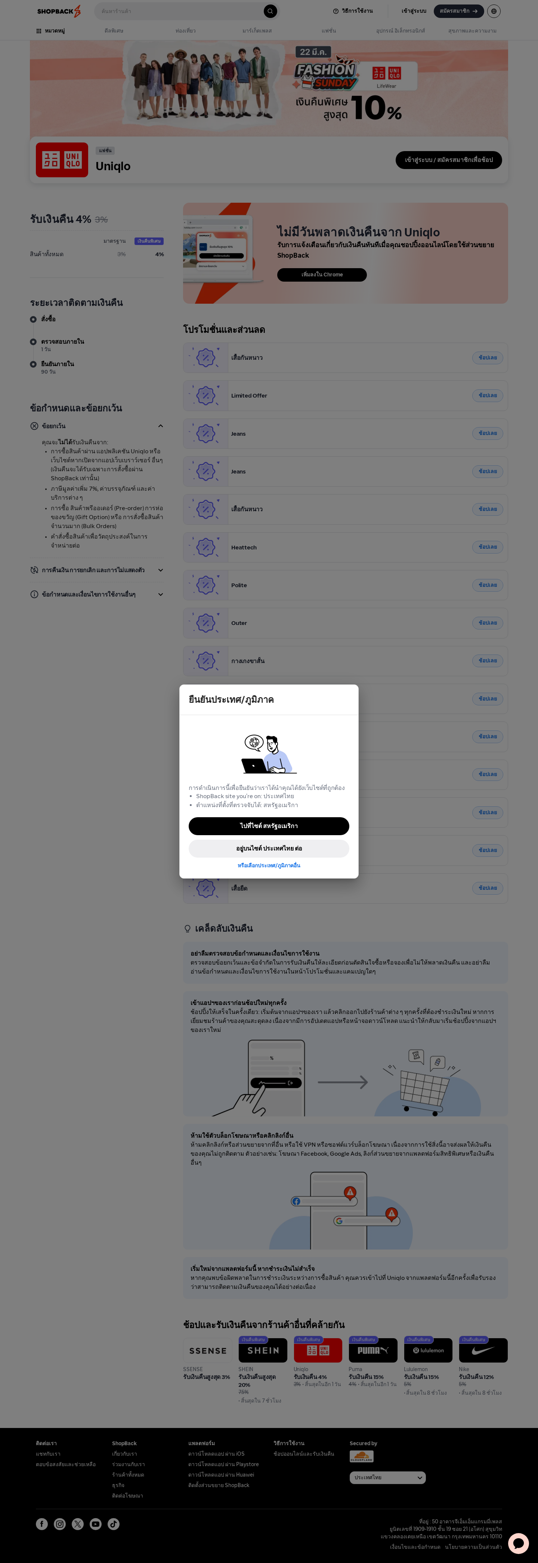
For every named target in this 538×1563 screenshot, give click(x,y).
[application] (518, 1543)
